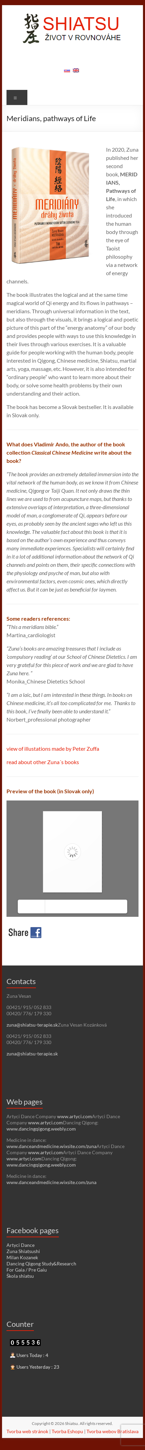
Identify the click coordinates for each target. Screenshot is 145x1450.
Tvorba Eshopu (67, 1431)
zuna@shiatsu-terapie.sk (32, 1025)
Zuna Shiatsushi (23, 1251)
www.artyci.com (74, 1116)
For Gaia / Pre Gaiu (26, 1270)
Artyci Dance (20, 1245)
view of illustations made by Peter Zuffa (52, 748)
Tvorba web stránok (27, 1431)
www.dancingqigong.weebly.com (41, 1129)
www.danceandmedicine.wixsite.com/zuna (51, 1146)
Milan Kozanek (22, 1257)
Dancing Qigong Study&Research (41, 1263)
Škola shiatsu (20, 1276)
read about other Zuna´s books (42, 762)
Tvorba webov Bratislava (113, 1431)
